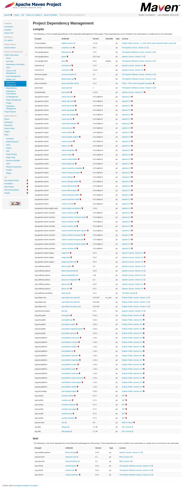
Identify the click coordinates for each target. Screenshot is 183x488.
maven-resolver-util (69, 248)
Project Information (15, 55)
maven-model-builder (69, 159)
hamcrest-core (70, 457)
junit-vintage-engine (69, 391)
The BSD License (128, 293)
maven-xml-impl (67, 204)
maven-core (66, 146)
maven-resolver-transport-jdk (72, 240)
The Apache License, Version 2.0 (134, 48)
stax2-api (65, 293)
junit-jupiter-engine (68, 324)
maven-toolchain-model (70, 199)
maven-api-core (67, 97)
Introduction (8, 27)
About (8, 58)
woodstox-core (67, 48)
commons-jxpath (68, 74)
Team (8, 68)
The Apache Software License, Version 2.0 (138, 52)
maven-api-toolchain (69, 123)
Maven (16, 15)
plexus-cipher (67, 266)
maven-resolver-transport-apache (74, 231)
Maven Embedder (50, 15)
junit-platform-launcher (70, 356)
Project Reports (15, 112)
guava (64, 57)
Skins (6, 135)
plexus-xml (66, 289)
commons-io (66, 70)
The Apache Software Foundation (25, 486)
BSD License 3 (125, 457)
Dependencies (11, 88)
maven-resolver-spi (69, 226)
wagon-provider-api (69, 262)
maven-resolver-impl (69, 222)
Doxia (8, 145)
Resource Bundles (13, 161)
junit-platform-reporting (70, 360)
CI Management (12, 97)
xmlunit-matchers (71, 475)
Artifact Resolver (12, 142)
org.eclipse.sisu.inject (70, 298)
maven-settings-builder (70, 181)
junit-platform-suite (68, 369)
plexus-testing (70, 452)
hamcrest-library (71, 461)
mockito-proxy (67, 414)
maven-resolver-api (69, 213)
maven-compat (67, 141)
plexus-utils (66, 284)
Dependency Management (11, 84)
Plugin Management (13, 100)
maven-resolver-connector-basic (74, 217)
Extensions (8, 125)
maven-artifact (67, 132)
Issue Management (13, 76)
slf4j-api (64, 427)
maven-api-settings (69, 115)
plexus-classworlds (69, 271)
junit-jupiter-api (67, 320)
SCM (8, 164)
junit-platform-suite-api (70, 373)
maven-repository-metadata (72, 168)
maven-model (67, 155)
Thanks (7, 193)
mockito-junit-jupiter (69, 409)
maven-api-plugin (68, 110)
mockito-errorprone (69, 405)
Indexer (9, 148)
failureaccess (66, 52)
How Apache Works (11, 180)
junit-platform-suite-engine (71, 382)
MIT (123, 396)
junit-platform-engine (69, 347)
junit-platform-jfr (67, 351)
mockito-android (68, 396)
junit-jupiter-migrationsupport (72, 329)
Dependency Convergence (11, 92)
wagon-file (65, 253)
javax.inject (66, 88)
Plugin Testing (11, 154)
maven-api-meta (68, 101)
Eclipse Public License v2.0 (132, 315)
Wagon (8, 173)
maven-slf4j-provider (69, 186)
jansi (63, 311)
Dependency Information (15, 64)
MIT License (126, 427)
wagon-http (66, 257)
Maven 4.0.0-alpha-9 (34, 15)
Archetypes (8, 122)
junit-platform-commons (70, 338)
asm (63, 422)
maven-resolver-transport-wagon (74, 244)
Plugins (9, 103)
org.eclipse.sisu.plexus (70, 306)
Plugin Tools (10, 157)
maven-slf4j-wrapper (69, 190)
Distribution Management (11, 107)
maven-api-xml (67, 128)
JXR (7, 151)
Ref (22, 15)
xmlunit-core (70, 470)
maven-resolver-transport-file (72, 235)
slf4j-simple (66, 431)
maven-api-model (68, 106)
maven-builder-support (70, 137)
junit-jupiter (66, 315)
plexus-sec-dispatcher (70, 280)
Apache (7, 15)
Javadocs (7, 30)
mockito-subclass (68, 418)
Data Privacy (9, 187)
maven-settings (67, 177)
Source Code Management (11, 72)
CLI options (8, 40)
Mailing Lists (10, 79)
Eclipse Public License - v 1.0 (133, 43)
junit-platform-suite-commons (72, 378)
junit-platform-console (70, 342)
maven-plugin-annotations (71, 208)
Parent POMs (9, 128)
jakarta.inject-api (68, 79)
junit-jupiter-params (69, 333)
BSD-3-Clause (127, 422)
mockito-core (66, 400)
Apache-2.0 (126, 97)
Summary (9, 61)
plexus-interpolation (69, 275)
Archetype (10, 139)
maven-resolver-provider (71, 173)
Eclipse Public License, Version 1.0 (135, 298)
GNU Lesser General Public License (160, 43)
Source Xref (8, 33)
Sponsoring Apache (11, 190)
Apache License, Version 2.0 (132, 57)
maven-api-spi (67, 119)
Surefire (9, 170)
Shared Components (14, 167)
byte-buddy (66, 92)
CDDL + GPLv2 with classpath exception (137, 83)
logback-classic (67, 43)
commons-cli (66, 65)
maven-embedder (68, 150)
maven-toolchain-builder (71, 195)
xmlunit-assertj (70, 466)
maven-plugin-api (68, 164)
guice (64, 61)
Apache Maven (10, 48)
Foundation (8, 184)
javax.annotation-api (69, 83)
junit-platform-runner (69, 364)
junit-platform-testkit (69, 387)
